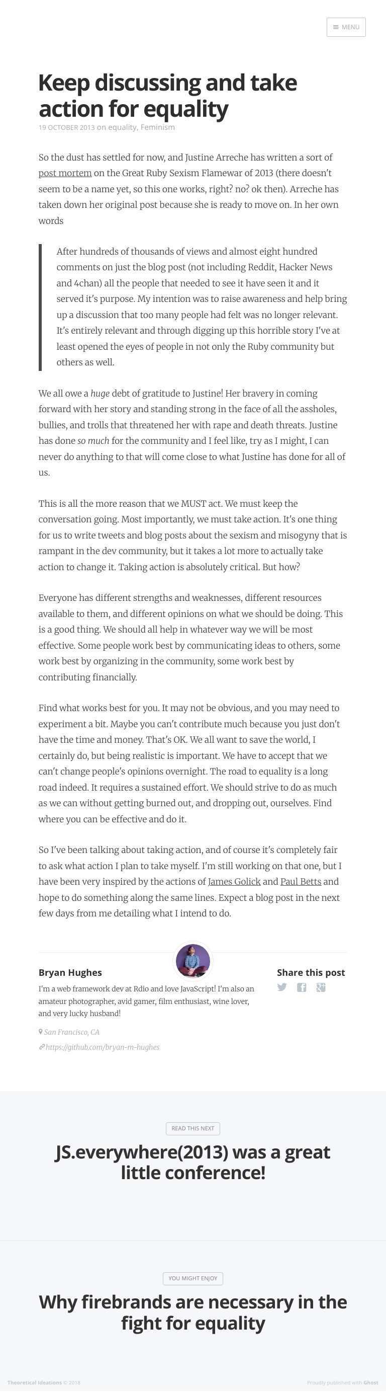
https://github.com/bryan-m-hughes (103, 1047)
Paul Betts (301, 881)
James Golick (234, 881)
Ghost (370, 1382)
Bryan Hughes (70, 973)
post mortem (65, 173)
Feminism (158, 127)
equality (122, 127)
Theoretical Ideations (35, 1382)
